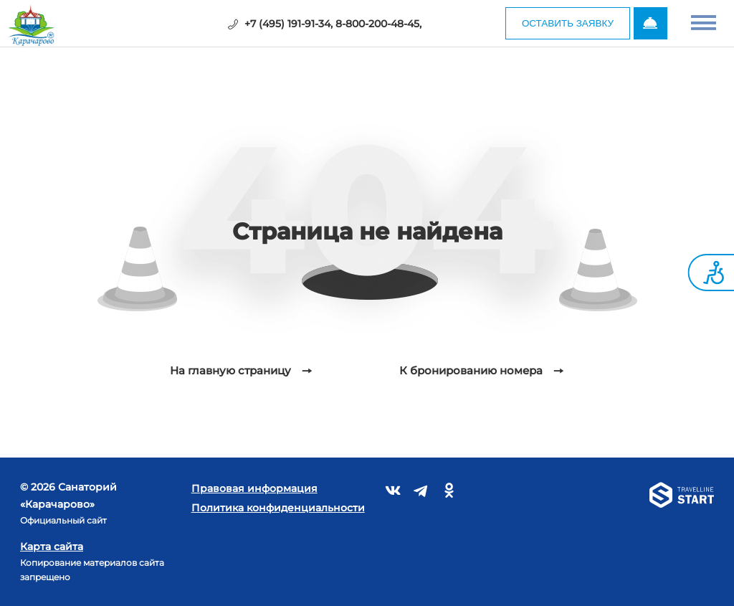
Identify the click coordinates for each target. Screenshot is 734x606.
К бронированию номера (471, 370)
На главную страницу (230, 370)
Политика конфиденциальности (278, 507)
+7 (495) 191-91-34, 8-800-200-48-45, (328, 24)
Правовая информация (254, 488)
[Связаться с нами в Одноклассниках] (449, 493)
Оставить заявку (562, 23)
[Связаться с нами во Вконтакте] (393, 493)
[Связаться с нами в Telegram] (421, 493)
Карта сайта (51, 546)
